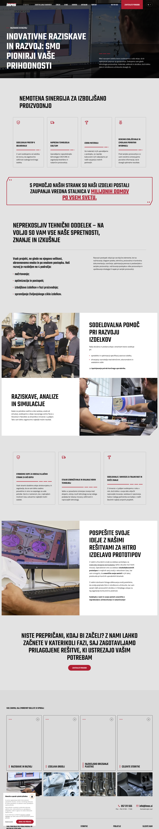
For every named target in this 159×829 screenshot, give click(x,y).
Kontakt (94, 5)
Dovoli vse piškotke (25, 822)
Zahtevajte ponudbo (132, 5)
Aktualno (84, 5)
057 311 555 (114, 5)
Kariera (74, 5)
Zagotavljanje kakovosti (43, 5)
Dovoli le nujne (9, 822)
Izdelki (58, 5)
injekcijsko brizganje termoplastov (102, 564)
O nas (66, 5)
